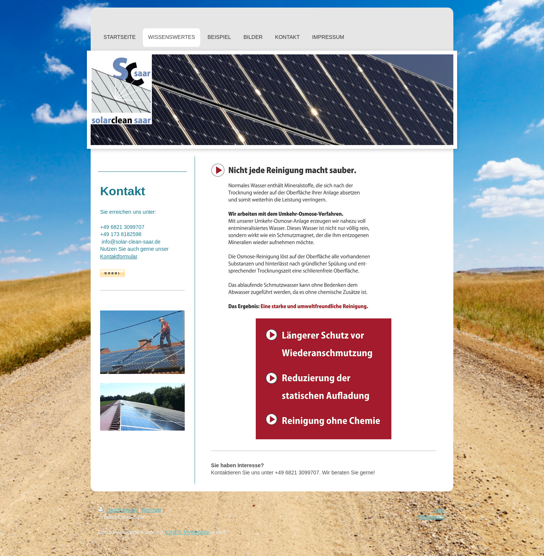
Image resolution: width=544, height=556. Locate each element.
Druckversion (118, 510)
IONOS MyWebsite (187, 532)
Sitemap (151, 510)
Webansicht (432, 517)
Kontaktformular (118, 256)
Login (439, 510)
